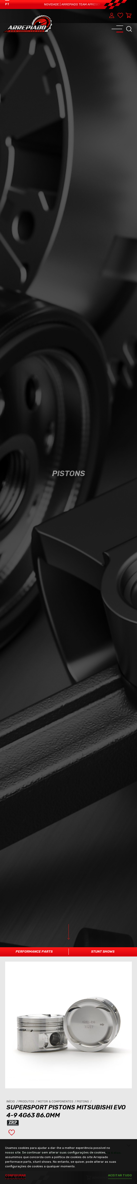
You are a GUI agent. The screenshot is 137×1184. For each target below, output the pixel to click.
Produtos (28, 1051)
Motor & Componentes (57, 1051)
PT (7, 4)
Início (12, 1051)
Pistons (84, 1051)
